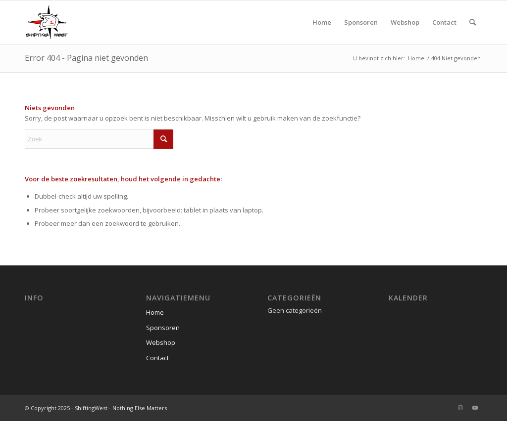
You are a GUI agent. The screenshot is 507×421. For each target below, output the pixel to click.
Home (155, 312)
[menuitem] (322, 22)
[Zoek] (472, 22)
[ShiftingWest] (46, 22)
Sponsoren (163, 327)
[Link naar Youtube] (474, 407)
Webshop (160, 342)
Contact (157, 357)
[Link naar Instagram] (460, 407)
